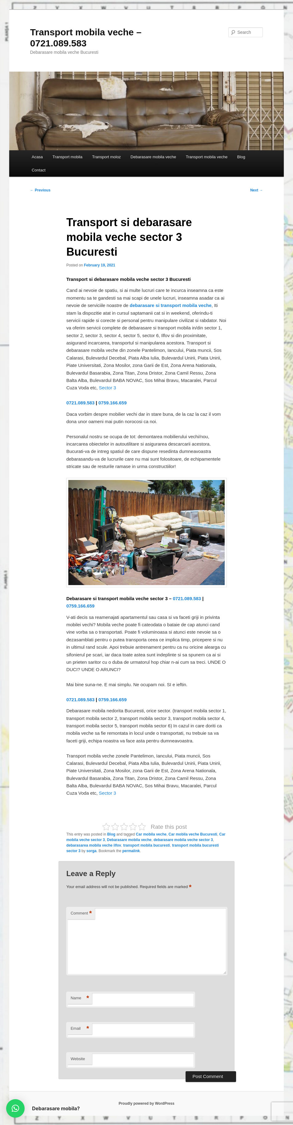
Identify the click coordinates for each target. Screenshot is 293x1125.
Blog (241, 157)
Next (256, 190)
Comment (81, 913)
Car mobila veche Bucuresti (193, 834)
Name (79, 998)
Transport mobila (67, 157)
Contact (39, 170)
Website (77, 1058)
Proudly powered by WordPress (146, 1103)
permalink (131, 851)
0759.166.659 (112, 402)
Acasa (37, 157)
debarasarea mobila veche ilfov (93, 845)
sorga (91, 851)
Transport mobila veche (206, 157)
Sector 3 (107, 387)
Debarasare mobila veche (153, 157)
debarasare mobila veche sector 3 (183, 840)
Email (79, 1028)
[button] (15, 1108)
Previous (40, 190)
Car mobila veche (151, 834)
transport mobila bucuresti (146, 845)
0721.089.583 (80, 402)
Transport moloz (106, 157)
